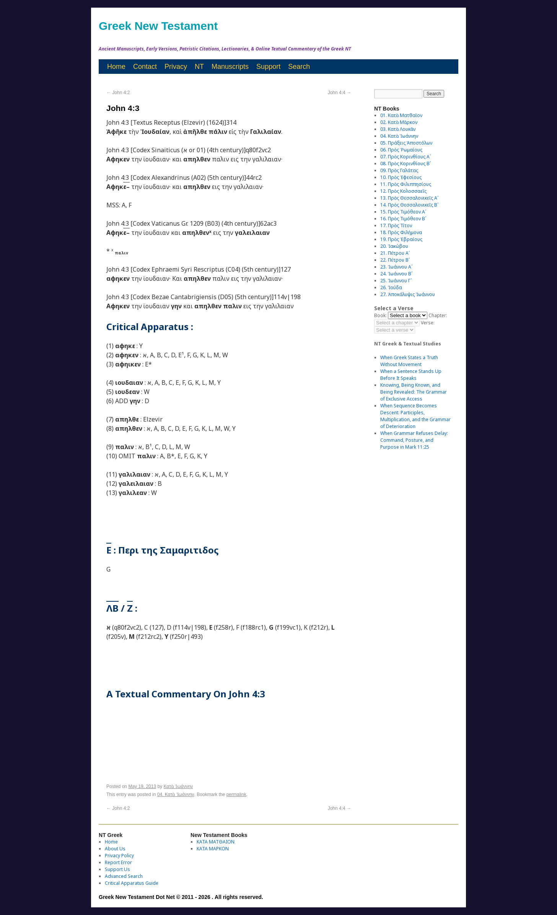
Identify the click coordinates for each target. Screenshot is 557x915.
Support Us (117, 869)
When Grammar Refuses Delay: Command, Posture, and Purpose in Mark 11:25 (414, 440)
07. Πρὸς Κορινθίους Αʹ (405, 156)
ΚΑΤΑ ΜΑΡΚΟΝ (213, 848)
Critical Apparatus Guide (131, 883)
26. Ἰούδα (391, 287)
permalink (236, 794)
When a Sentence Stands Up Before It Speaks (410, 374)
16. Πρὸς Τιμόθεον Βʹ (403, 218)
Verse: (428, 322)
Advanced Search (124, 876)
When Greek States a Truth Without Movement (409, 361)
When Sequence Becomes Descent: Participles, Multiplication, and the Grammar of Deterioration (415, 416)
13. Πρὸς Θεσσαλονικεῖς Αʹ (409, 198)
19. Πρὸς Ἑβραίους (401, 239)
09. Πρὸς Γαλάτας (399, 170)
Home (116, 66)
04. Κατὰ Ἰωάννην (175, 794)
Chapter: (437, 315)
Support (268, 66)
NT (199, 66)
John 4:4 (339, 92)
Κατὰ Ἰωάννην (178, 786)
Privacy (175, 66)
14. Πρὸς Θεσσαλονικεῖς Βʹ (409, 205)
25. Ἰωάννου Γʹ (396, 280)
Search (299, 66)
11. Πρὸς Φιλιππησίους (405, 184)
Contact (145, 66)
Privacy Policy (119, 855)
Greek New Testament (158, 26)
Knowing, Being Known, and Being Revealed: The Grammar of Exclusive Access (413, 392)
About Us (115, 848)
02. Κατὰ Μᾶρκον (398, 122)
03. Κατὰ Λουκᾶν (397, 129)
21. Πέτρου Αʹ (395, 253)
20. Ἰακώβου (394, 246)
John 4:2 (118, 92)
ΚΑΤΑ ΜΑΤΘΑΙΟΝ (216, 841)
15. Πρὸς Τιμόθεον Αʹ (403, 211)
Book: (380, 315)
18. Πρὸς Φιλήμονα (401, 232)
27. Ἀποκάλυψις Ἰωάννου (407, 294)
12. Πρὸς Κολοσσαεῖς (403, 191)
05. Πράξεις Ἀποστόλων (406, 143)
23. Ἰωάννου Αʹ (396, 267)
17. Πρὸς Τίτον (396, 225)
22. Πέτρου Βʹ (395, 260)
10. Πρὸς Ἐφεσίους (401, 177)
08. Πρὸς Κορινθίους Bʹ (405, 163)
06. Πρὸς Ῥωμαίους (401, 150)
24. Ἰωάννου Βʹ (396, 273)
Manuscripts (230, 66)
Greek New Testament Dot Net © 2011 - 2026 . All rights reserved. (181, 897)
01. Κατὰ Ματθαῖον (401, 115)
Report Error (118, 862)
